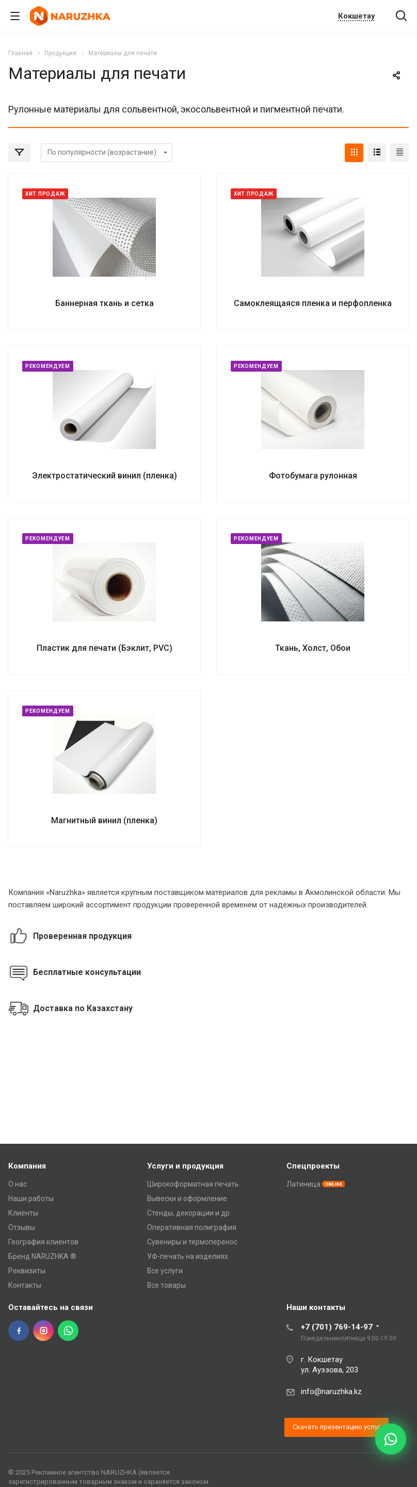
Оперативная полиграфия (191, 1227)
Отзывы (21, 1227)
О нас (17, 1184)
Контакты (24, 1285)
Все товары (166, 1285)
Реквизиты (26, 1271)
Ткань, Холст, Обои (312, 648)
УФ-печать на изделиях (187, 1256)
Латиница (303, 1184)
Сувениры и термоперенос (192, 1242)
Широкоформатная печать (193, 1184)
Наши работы (31, 1198)
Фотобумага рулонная (313, 476)
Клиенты (23, 1213)
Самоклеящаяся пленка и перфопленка (313, 303)
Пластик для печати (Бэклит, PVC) (104, 648)
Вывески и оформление (187, 1198)
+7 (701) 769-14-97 (337, 1327)
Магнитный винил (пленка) (104, 820)
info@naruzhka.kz (331, 1391)
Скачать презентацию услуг (336, 1427)
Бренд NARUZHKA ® (42, 1256)
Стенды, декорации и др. (189, 1213)
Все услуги (165, 1271)
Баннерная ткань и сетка (104, 303)
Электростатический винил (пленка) (104, 476)
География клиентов (43, 1242)
